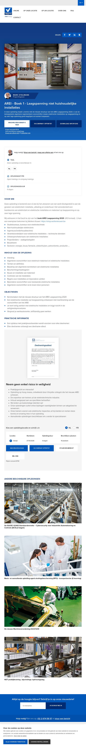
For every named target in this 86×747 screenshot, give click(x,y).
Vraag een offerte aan (12, 133)
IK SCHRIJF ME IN (56, 705)
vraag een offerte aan (45, 152)
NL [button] (81, 3)
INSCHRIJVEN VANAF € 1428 (17, 124)
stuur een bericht (62, 718)
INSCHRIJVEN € (17, 448)
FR (15, 169)
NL (9, 169)
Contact (17, 17)
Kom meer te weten (20, 736)
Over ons (62, 11)
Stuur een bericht (30, 152)
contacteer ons (25, 133)
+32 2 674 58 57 (44, 718)
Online (16, 11)
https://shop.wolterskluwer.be (53, 221)
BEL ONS (15, 456)
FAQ (72, 11)
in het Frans (20, 131)
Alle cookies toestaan (15, 742)
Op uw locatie (48, 11)
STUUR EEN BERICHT (67, 448)
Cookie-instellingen (39, 742)
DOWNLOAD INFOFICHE (69, 124)
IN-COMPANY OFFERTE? (43, 124)
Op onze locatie (30, 11)
